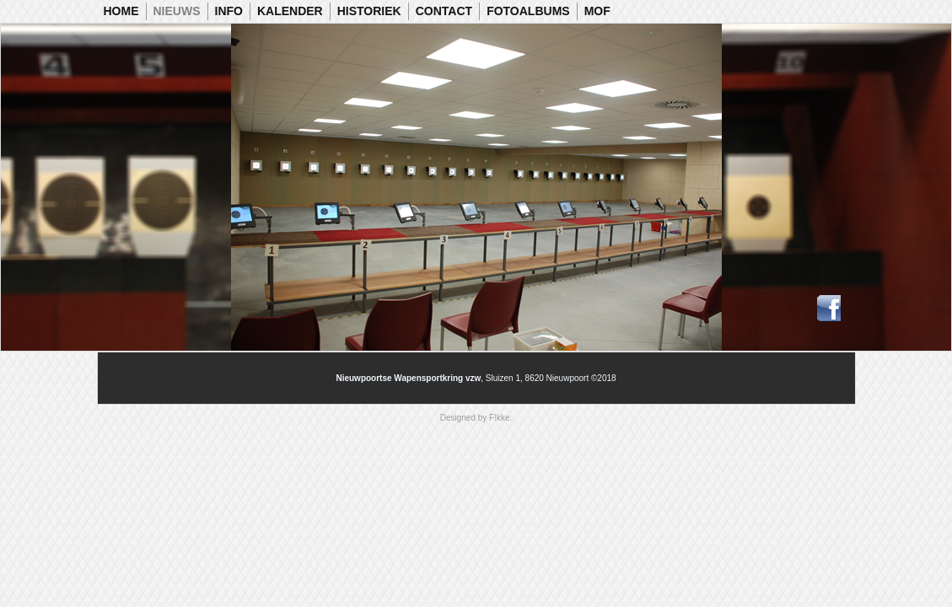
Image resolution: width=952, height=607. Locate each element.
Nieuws (177, 11)
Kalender (290, 11)
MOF (597, 11)
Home (121, 11)
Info (229, 11)
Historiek (369, 11)
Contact (444, 11)
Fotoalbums (528, 11)
